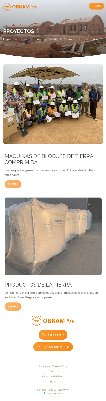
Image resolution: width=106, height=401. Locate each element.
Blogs (53, 381)
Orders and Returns (53, 376)
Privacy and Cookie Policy (53, 366)
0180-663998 (56, 334)
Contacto (53, 371)
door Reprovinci (55, 393)
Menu (97, 6)
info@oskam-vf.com (56, 347)
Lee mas (15, 190)
